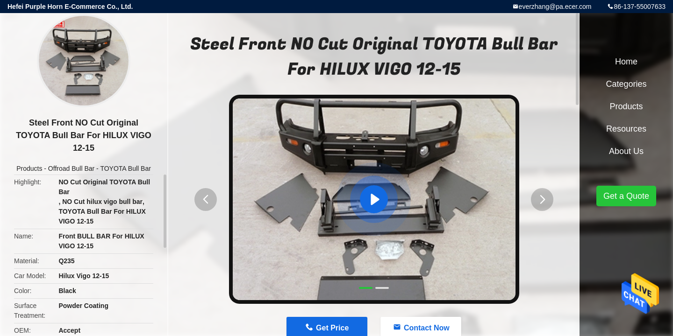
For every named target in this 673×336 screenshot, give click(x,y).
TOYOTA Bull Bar (125, 168)
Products (29, 168)
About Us (626, 151)
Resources (626, 128)
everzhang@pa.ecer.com (555, 6)
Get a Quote (626, 196)
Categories (626, 84)
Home (626, 61)
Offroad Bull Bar (71, 168)
